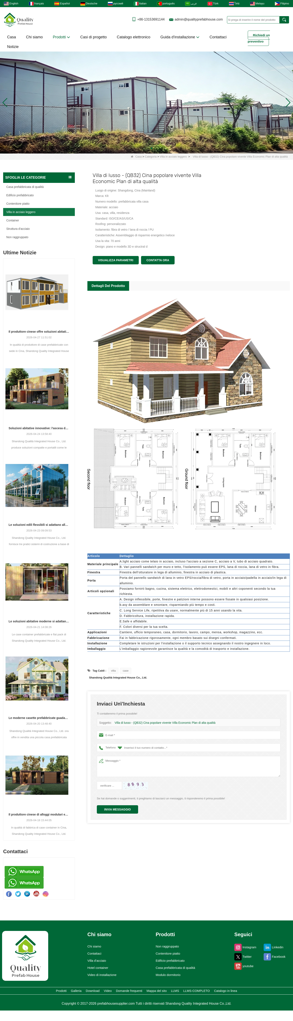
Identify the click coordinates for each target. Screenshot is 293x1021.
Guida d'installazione (180, 37)
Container (12, 220)
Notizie (13, 47)
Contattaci (218, 37)
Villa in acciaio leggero (173, 156)
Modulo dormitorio (167, 975)
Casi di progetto (93, 37)
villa (113, 670)
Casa (11, 37)
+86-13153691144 (151, 19)
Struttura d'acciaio (18, 228)
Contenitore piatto (18, 203)
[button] (141, 148)
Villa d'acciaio (93, 961)
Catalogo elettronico (133, 37)
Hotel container (95, 968)
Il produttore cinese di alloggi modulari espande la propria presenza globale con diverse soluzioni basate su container (39, 814)
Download (109, 992)
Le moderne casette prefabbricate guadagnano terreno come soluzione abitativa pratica (39, 718)
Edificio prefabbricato (20, 195)
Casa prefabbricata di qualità (25, 187)
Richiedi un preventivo (259, 38)
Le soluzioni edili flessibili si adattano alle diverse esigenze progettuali (39, 524)
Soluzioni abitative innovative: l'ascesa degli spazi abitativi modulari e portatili (39, 428)
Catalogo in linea (169, 1000)
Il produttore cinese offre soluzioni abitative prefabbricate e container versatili (39, 331)
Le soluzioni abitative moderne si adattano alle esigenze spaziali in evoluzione (39, 621)
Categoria (151, 156)
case (125, 670)
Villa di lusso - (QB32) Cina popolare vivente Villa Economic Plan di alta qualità (162, 722)
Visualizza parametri (115, 260)
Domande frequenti (168, 992)
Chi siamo (34, 37)
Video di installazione (100, 975)
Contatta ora (157, 260)
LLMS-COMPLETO (125, 1000)
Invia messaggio (117, 809)
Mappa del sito (210, 992)
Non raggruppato (17, 237)
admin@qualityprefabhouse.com (199, 19)
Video (134, 992)
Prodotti (61, 37)
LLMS (240, 992)
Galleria (81, 992)
